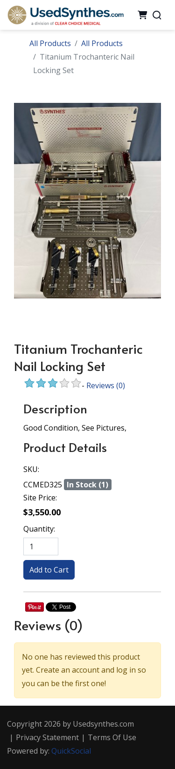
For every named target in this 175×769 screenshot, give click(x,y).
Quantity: (39, 529)
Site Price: (40, 497)
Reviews (105, 385)
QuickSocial (71, 751)
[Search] (157, 15)
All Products (50, 43)
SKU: (31, 469)
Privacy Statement (47, 737)
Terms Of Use (112, 737)
